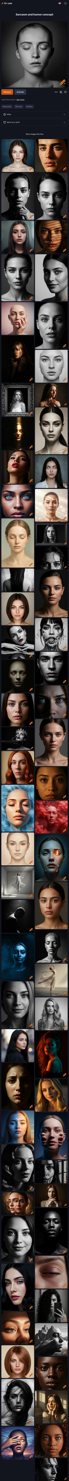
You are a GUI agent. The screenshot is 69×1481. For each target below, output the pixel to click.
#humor (18, 106)
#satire (29, 106)
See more (20, 100)
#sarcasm (7, 106)
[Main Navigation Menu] (65, 3)
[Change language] (60, 3)
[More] (56, 92)
